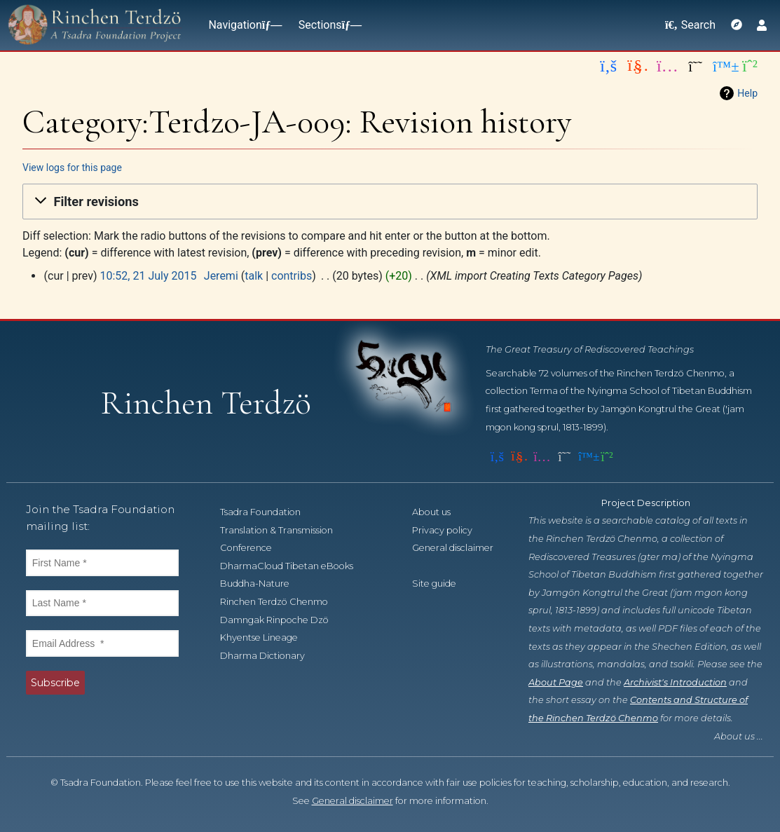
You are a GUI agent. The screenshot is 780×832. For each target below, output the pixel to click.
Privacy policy (450, 530)
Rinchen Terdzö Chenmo (281, 601)
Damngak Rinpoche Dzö (282, 620)
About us (439, 512)
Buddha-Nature (262, 583)
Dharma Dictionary (270, 655)
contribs (291, 275)
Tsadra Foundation (268, 512)
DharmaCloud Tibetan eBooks (294, 566)
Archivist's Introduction (675, 682)
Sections (327, 25)
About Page (555, 682)
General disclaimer (352, 801)
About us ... (738, 736)
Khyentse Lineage (266, 637)
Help (747, 93)
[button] (390, 201)
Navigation (241, 25)
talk (254, 275)
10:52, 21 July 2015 (148, 275)
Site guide (442, 583)
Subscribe (55, 682)
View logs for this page (72, 167)
